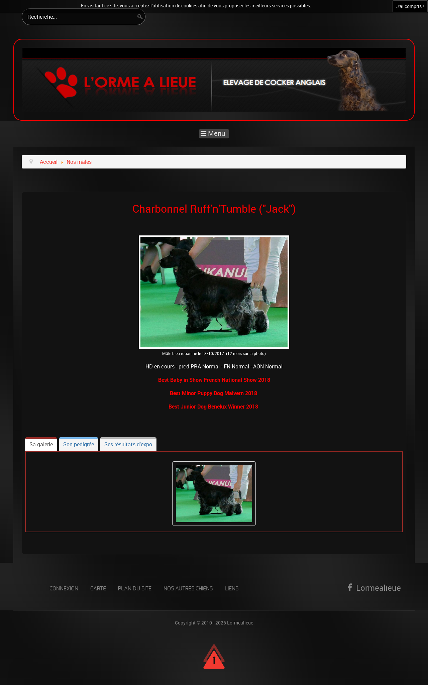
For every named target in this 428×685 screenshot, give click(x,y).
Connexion (63, 588)
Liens (231, 588)
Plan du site (134, 588)
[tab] (41, 444)
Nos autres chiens (188, 588)
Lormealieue (240, 622)
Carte (98, 588)
